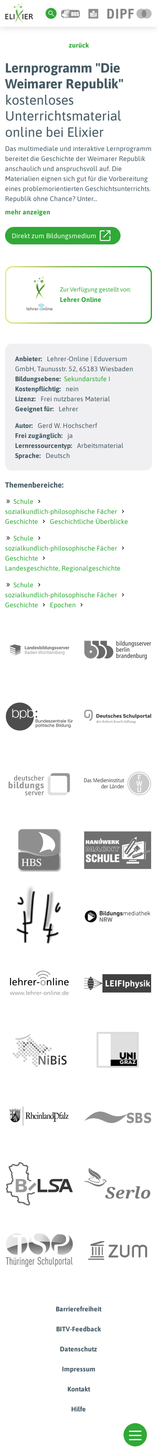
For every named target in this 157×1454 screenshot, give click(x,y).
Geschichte (21, 521)
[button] (135, 1434)
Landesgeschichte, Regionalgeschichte (63, 568)
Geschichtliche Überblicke (89, 521)
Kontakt (78, 1389)
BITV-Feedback (78, 1329)
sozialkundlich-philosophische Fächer (61, 511)
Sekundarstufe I (87, 378)
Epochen (63, 605)
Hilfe (78, 1409)
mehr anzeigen (27, 212)
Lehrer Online (80, 299)
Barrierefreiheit (78, 1309)
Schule (23, 501)
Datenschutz (78, 1349)
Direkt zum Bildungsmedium (61, 235)
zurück (79, 45)
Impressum (78, 1369)
